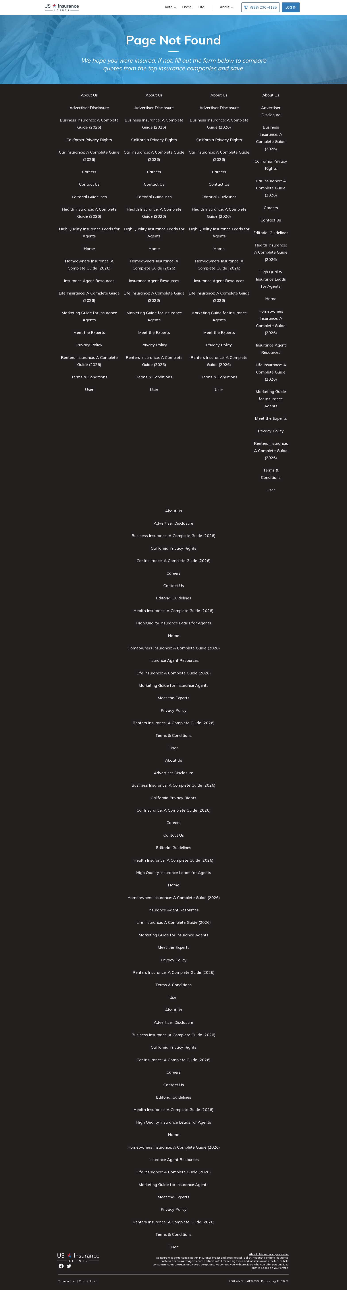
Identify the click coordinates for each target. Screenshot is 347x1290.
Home (187, 7)
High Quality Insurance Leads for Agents (271, 279)
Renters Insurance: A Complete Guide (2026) (271, 450)
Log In (290, 7)
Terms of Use (67, 1281)
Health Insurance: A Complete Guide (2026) (270, 252)
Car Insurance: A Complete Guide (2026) (271, 188)
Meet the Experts (89, 332)
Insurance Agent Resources (89, 280)
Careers (89, 171)
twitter (69, 1266)
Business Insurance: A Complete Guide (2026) (173, 535)
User (89, 389)
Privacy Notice (88, 1281)
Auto (170, 7)
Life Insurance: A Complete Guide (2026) (271, 372)
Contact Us (89, 184)
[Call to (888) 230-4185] (260, 7)
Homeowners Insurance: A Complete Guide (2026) (173, 648)
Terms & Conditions (89, 376)
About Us (89, 95)
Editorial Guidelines (89, 196)
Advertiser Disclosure (89, 107)
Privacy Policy (89, 344)
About (226, 7)
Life (201, 7)
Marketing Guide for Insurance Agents (271, 398)
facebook (61, 1266)
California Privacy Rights (89, 139)
